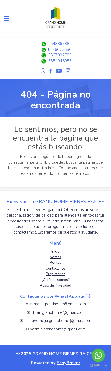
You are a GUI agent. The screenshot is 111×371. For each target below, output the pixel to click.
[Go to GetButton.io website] (98, 365)
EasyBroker (68, 363)
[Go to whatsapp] (98, 355)
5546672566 (55, 49)
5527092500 (60, 55)
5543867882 (56, 43)
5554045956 (60, 61)
